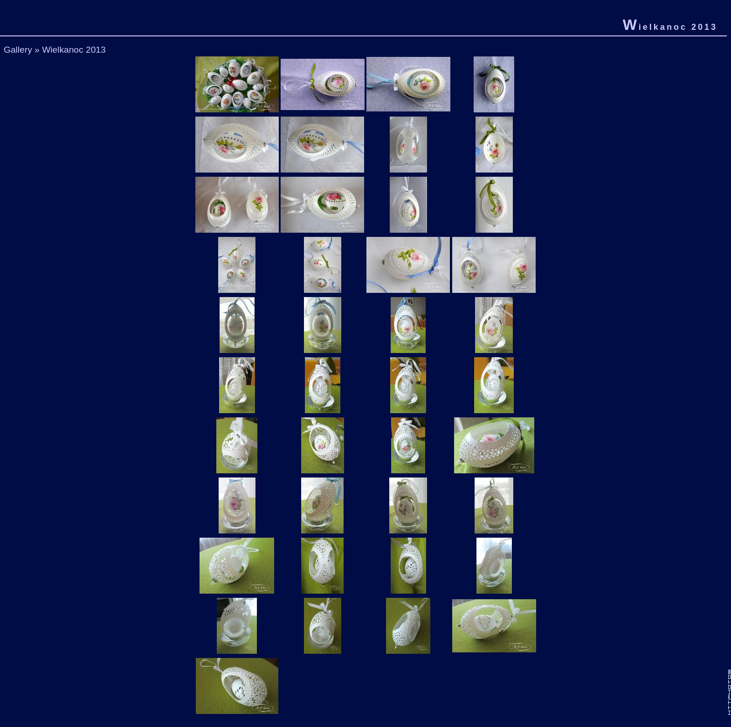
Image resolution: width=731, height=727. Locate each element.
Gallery (18, 50)
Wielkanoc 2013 (74, 50)
